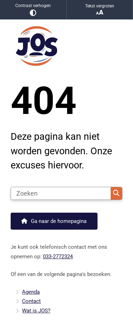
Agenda (31, 292)
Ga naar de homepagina (59, 221)
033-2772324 (58, 256)
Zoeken (116, 193)
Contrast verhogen (33, 9)
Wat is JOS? (36, 310)
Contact (31, 301)
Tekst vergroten (100, 10)
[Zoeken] (61, 193)
